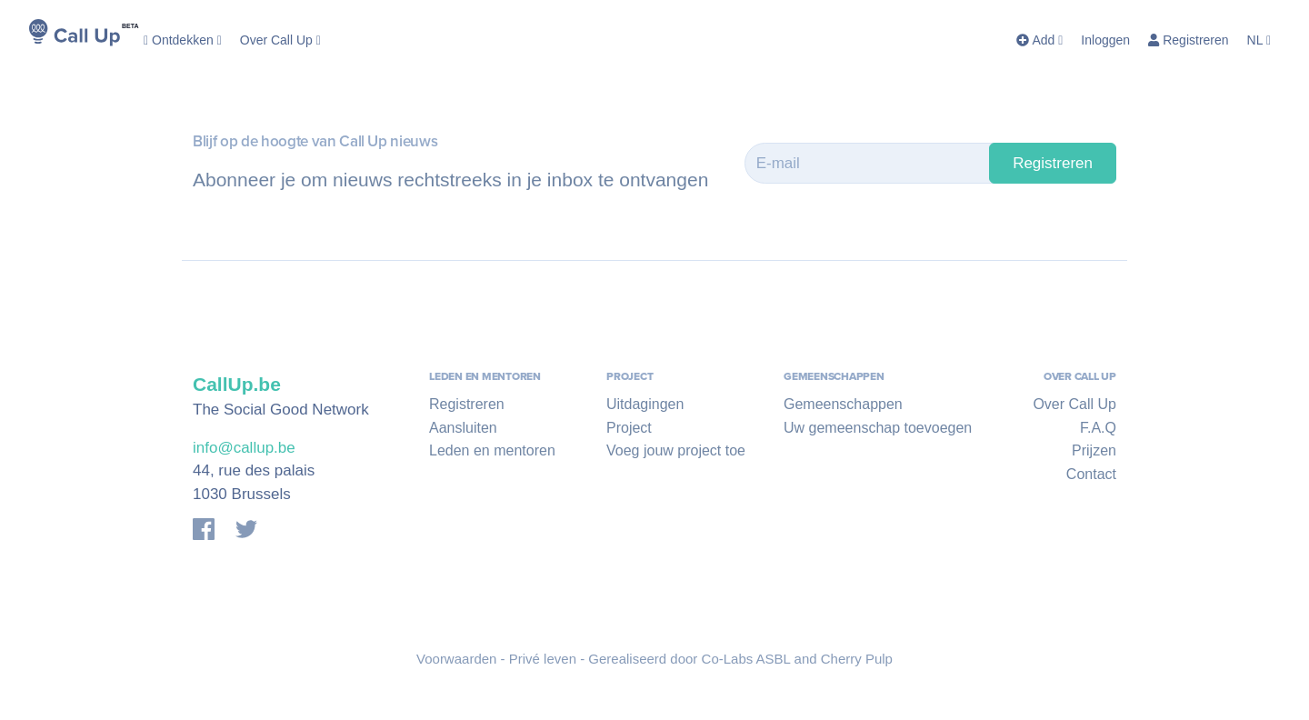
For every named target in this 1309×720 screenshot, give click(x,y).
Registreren (1188, 40)
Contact (1091, 474)
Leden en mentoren (492, 450)
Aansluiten (463, 427)
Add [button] (1039, 40)
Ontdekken (183, 40)
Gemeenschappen (843, 404)
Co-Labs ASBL (746, 658)
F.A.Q (1098, 427)
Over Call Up (280, 40)
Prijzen (1094, 450)
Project (629, 427)
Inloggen (1105, 40)
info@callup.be (244, 447)
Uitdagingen (645, 404)
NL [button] (1259, 40)
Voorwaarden (456, 658)
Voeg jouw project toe (675, 450)
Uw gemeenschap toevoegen (878, 427)
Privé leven (542, 658)
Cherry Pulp (857, 658)
